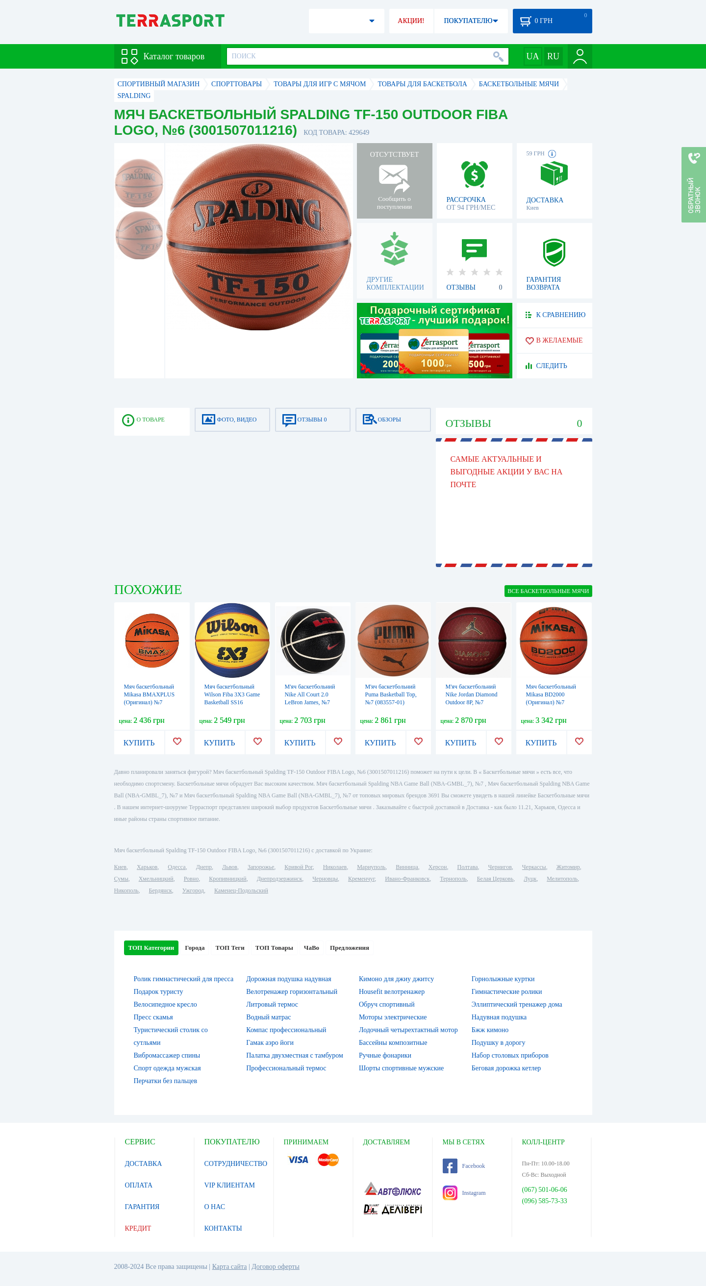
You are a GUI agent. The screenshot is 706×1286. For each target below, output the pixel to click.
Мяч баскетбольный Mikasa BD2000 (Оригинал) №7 (551, 694)
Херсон (438, 867)
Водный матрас (268, 1017)
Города (194, 947)
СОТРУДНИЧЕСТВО (236, 1163)
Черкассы (534, 867)
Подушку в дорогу (499, 1042)
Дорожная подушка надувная (288, 979)
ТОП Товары (274, 947)
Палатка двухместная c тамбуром (294, 1055)
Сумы (121, 878)
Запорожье (261, 867)
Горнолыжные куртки (503, 979)
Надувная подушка (499, 1017)
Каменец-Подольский (241, 890)
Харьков (147, 867)
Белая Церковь (495, 878)
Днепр (204, 867)
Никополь (126, 890)
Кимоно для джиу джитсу (396, 979)
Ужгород (193, 890)
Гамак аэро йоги (270, 1042)
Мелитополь (562, 878)
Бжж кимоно (490, 1030)
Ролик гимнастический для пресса (184, 979)
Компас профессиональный (286, 1030)
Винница (407, 867)
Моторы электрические (393, 1017)
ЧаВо (311, 947)
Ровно (191, 878)
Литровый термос (272, 1004)
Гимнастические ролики (507, 991)
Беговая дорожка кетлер (506, 1068)
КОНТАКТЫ (223, 1228)
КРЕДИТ (138, 1228)
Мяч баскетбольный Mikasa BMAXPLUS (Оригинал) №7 (149, 694)
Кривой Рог (298, 867)
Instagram (464, 1193)
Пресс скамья (153, 1017)
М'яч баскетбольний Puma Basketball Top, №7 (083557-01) (391, 694)
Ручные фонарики (385, 1055)
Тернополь (453, 878)
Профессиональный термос (286, 1068)
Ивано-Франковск (407, 878)
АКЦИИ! (411, 21)
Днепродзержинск (280, 878)
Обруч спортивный (387, 1004)
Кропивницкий (227, 878)
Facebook (464, 1166)
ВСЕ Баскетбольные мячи (548, 591)
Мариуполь (371, 867)
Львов (229, 867)
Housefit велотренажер (392, 991)
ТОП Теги (229, 947)
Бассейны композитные (393, 1042)
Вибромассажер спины (167, 1055)
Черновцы (325, 878)
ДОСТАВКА (143, 1163)
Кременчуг (361, 878)
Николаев (335, 867)
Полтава (467, 867)
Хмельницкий (156, 878)
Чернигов (500, 867)
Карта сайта (229, 1266)
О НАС (214, 1207)
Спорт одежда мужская (167, 1068)
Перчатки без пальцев (166, 1081)
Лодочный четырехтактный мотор (408, 1030)
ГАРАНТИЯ (142, 1207)
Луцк (530, 878)
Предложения (349, 947)
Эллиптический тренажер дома (517, 1004)
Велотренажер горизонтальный (291, 991)
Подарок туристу (158, 991)
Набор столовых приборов (510, 1055)
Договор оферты (276, 1266)
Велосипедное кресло (165, 1004)
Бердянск (160, 890)
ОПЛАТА (139, 1185)
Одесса (176, 867)
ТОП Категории (151, 947)
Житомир (568, 867)
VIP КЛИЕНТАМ (229, 1185)
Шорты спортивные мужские (401, 1068)
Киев (120, 867)
